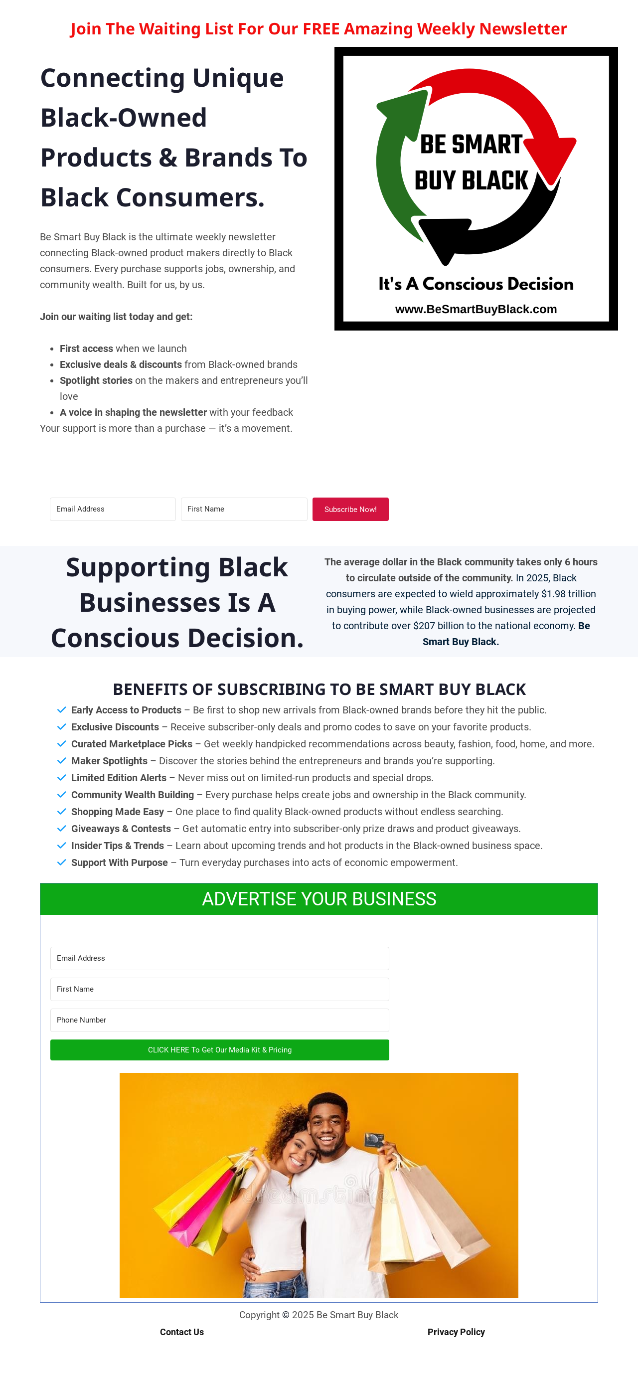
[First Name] (244, 509)
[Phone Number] (219, 1020)
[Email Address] (113, 509)
